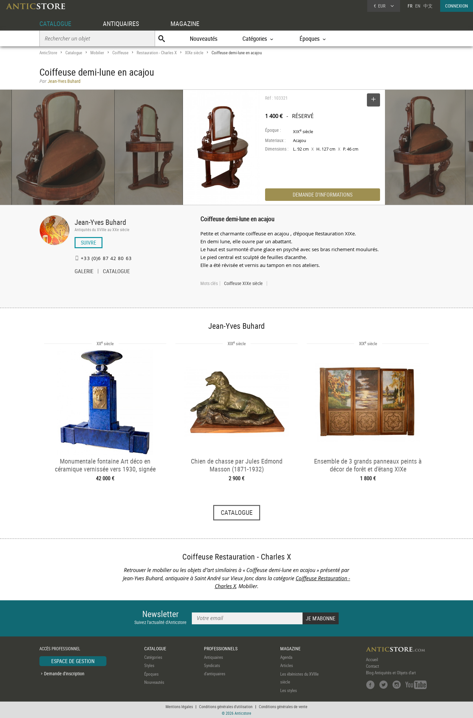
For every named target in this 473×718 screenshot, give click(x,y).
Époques (151, 674)
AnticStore (48, 53)
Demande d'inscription (64, 673)
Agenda (286, 657)
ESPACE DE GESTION (73, 661)
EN (417, 6)
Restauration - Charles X (157, 53)
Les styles (288, 690)
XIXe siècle (194, 53)
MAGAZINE (184, 23)
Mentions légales (179, 706)
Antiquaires (213, 657)
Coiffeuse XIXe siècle (243, 283)
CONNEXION (456, 6)
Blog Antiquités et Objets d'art (391, 673)
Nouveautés (203, 38)
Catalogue (73, 53)
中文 (428, 6)
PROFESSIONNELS (220, 648)
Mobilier (97, 53)
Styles (149, 665)
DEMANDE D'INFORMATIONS (322, 194)
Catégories (153, 657)
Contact (372, 666)
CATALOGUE (55, 23)
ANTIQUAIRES (121, 23)
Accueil (372, 659)
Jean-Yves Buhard (100, 222)
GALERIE (84, 272)
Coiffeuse (120, 53)
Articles (286, 665)
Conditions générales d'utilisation (226, 706)
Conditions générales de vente (283, 706)
